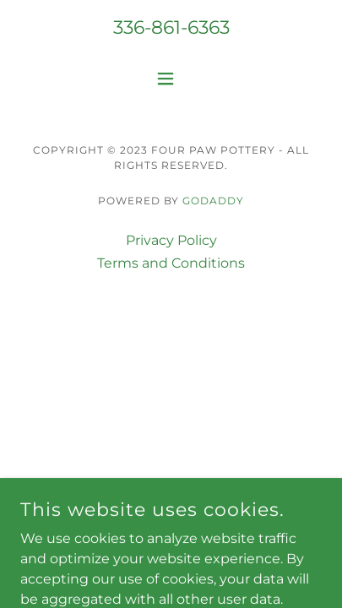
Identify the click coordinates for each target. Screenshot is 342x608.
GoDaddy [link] (213, 200)
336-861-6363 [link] (171, 27)
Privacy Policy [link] (171, 240)
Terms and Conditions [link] (171, 263)
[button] (171, 78)
